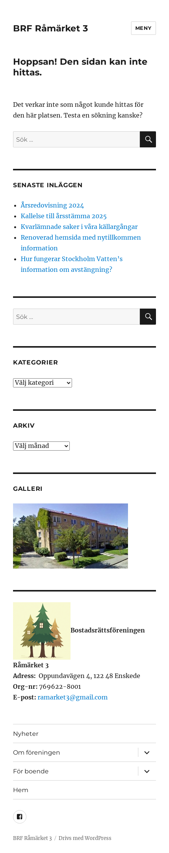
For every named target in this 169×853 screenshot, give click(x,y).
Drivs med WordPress (85, 838)
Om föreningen (36, 752)
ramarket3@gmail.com (73, 697)
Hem (20, 790)
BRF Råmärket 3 (50, 28)
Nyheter (25, 733)
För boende (31, 771)
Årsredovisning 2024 (52, 205)
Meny (143, 28)
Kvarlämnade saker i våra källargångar (79, 226)
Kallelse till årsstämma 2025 (64, 216)
